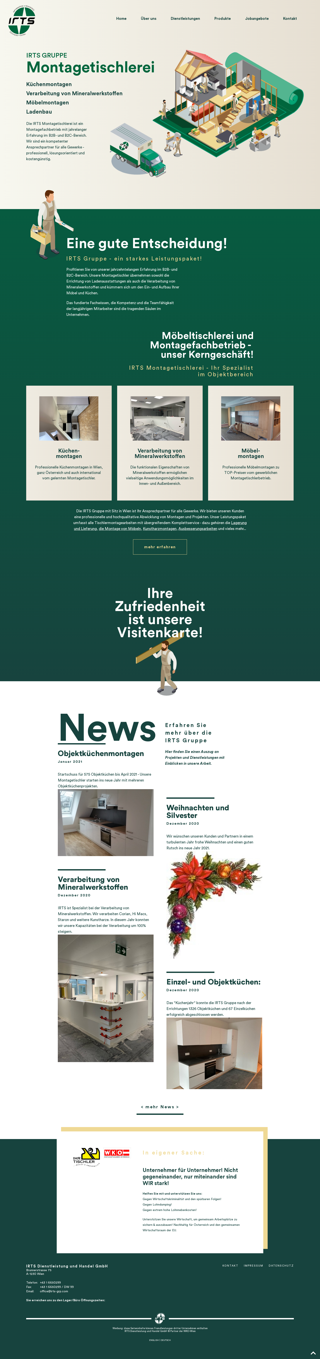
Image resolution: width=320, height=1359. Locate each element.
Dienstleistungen (185, 18)
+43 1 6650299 (50, 1282)
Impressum (253, 1265)
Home (121, 18)
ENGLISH (154, 1340)
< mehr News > (160, 1107)
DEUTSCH (166, 1340)
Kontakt (290, 18)
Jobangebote (257, 18)
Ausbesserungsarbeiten (197, 529)
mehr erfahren (160, 547)
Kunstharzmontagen (159, 529)
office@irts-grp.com (54, 1291)
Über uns (148, 18)
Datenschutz (281, 1265)
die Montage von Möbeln (120, 529)
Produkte (222, 18)
